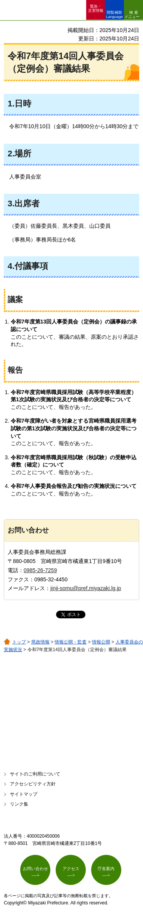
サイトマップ (23, 794)
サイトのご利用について (35, 774)
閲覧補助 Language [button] (114, 14)
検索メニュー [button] (132, 14)
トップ (19, 642)
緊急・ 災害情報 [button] (95, 8)
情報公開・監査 (71, 642)
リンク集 (19, 804)
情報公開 (101, 642)
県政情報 (40, 642)
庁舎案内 (106, 868)
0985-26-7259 (40, 570)
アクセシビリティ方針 (33, 784)
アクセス (71, 868)
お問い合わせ (35, 868)
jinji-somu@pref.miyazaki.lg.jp (85, 588)
